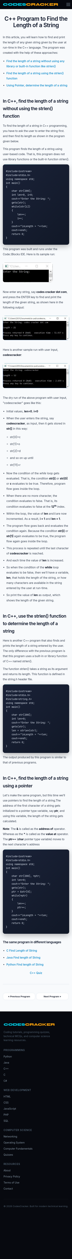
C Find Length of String (21, 950)
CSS (6, 1102)
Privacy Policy (12, 1176)
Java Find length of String (23, 957)
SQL (6, 1120)
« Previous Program (19, 996)
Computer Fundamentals (18, 1148)
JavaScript (10, 1108)
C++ (6, 1068)
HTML (7, 1096)
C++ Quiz (36, 973)
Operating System (14, 1142)
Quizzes (8, 1154)
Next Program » (52, 996)
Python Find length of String (24, 964)
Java (6, 1062)
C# (5, 1080)
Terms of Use (11, 1182)
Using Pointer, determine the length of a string (36, 85)
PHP (6, 1114)
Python (8, 1056)
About (7, 1170)
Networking (10, 1136)
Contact (8, 1188)
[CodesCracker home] (30, 4)
